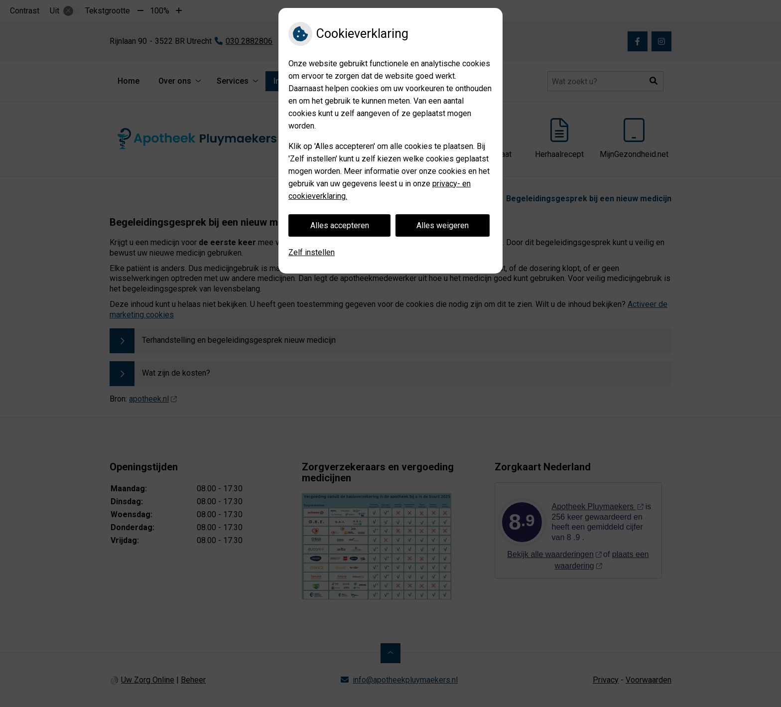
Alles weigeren (442, 225)
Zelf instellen (311, 252)
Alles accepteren (339, 225)
